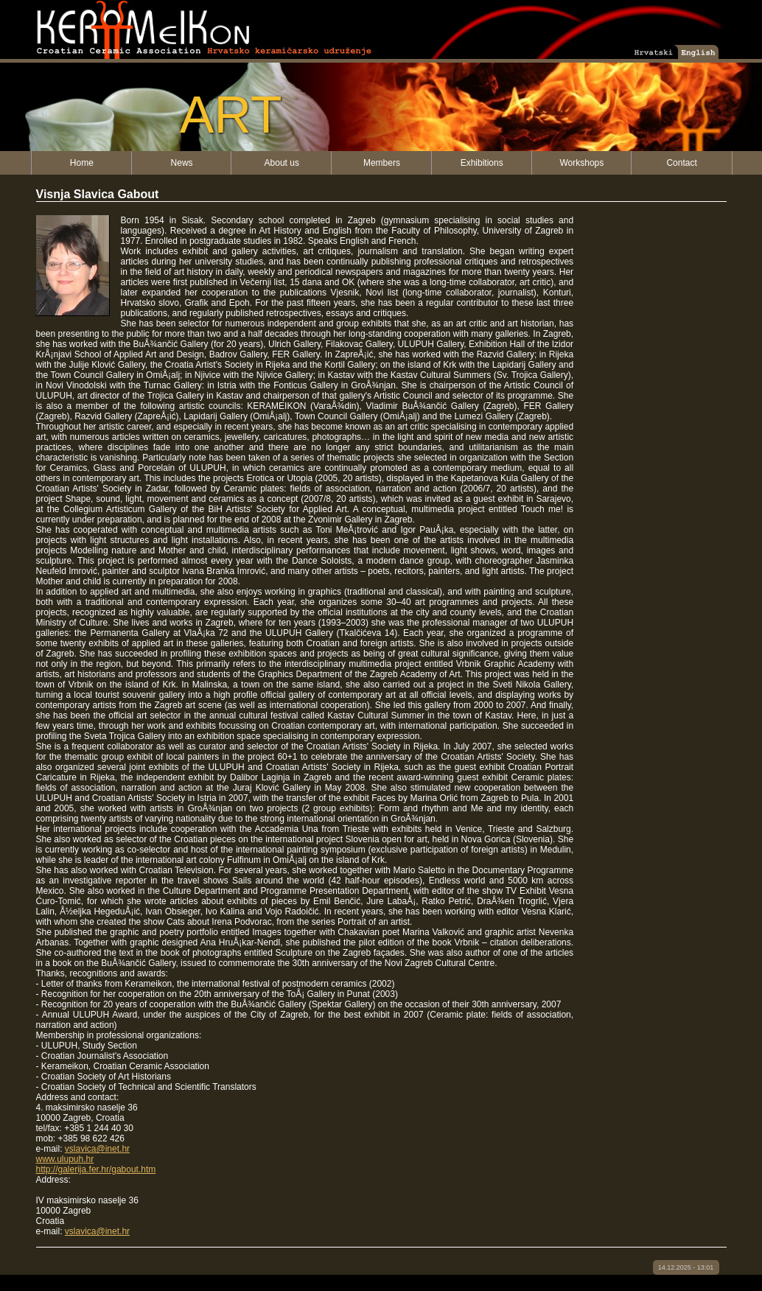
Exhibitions (482, 163)
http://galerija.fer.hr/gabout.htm (96, 1169)
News (182, 163)
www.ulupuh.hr (65, 1159)
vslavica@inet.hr (97, 1149)
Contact (681, 163)
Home (82, 163)
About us (282, 163)
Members (381, 163)
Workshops (581, 163)
